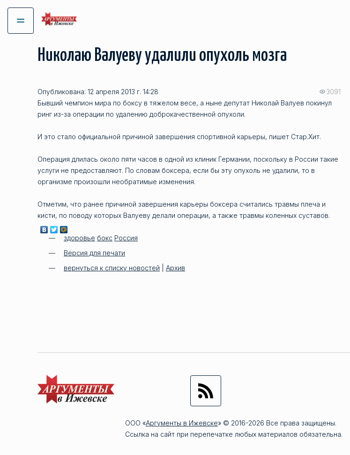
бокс (104, 238)
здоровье (79, 238)
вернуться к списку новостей (112, 268)
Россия (126, 238)
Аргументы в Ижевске (182, 423)
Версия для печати (94, 253)
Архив (175, 268)
